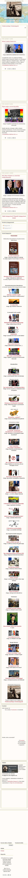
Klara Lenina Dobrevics (9, 41)
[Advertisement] (19, 31)
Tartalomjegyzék (15, 26)
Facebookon (14, 709)
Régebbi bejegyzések (20, 216)
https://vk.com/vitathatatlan (16, 782)
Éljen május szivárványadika (10, 106)
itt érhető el (21, 258)
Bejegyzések (6, 225)
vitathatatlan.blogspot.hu (13, 781)
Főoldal (6, 26)
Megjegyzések (7, 228)
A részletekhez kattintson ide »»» (10, 65)
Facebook (22, 740)
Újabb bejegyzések (7, 216)
